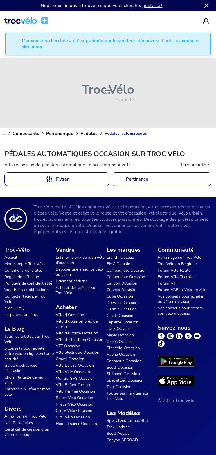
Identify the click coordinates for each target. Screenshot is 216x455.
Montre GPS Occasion (75, 378)
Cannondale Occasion (126, 277)
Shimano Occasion (123, 374)
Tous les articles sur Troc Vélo (26, 339)
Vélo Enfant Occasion (75, 385)
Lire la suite (196, 165)
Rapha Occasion (121, 354)
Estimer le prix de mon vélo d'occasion (80, 260)
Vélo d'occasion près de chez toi (77, 324)
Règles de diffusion (21, 277)
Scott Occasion (120, 367)
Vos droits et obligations (26, 289)
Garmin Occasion (122, 309)
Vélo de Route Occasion (77, 333)
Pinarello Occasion (123, 348)
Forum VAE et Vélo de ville (182, 289)
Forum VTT (168, 283)
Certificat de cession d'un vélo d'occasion (26, 432)
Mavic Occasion (120, 335)
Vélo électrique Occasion (78, 352)
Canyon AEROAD (122, 440)
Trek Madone (118, 427)
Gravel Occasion (70, 359)
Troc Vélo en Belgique (177, 264)
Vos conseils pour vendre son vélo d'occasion (180, 310)
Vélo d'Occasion (70, 314)
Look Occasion (120, 328)
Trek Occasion (119, 386)
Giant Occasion (120, 315)
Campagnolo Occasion (127, 270)
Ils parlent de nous (21, 314)
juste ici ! (153, 6)
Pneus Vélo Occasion (74, 404)
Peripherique (59, 133)
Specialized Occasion (125, 380)
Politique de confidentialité (28, 283)
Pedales (89, 133)
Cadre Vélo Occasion (74, 410)
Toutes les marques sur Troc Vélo (127, 396)
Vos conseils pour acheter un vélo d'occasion (181, 299)
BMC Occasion (119, 264)
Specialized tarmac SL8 (127, 420)
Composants (26, 133)
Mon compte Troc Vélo (24, 264)
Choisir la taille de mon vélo (25, 380)
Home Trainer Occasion (76, 423)
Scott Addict (118, 433)
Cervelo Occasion (122, 289)
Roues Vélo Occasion (74, 397)
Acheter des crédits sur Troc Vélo (76, 290)
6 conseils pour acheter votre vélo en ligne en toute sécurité (29, 354)
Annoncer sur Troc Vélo (25, 416)
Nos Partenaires (18, 422)
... (4, 133)
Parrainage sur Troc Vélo (180, 257)
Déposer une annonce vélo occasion (79, 272)
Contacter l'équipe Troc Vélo (24, 299)
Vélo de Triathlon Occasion (80, 339)
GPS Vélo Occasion (73, 417)
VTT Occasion (68, 346)
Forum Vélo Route (174, 270)
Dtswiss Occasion (122, 302)
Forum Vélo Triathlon (177, 277)
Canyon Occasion (122, 283)
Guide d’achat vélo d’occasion (20, 368)
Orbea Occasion (121, 341)
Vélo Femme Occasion (75, 391)
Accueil (10, 257)
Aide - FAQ (14, 308)
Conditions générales (23, 270)
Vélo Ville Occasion (73, 372)
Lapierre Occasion (122, 322)
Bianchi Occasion (121, 257)
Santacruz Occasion (124, 361)
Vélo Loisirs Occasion (75, 365)
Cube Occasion (120, 296)
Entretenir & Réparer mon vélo (27, 391)
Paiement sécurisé (72, 281)
